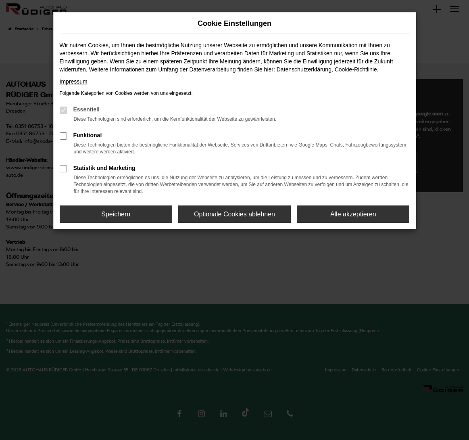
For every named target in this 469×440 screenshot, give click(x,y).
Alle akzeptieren (353, 214)
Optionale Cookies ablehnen (234, 214)
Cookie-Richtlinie (356, 69)
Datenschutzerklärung (304, 69)
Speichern (115, 214)
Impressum (74, 81)
